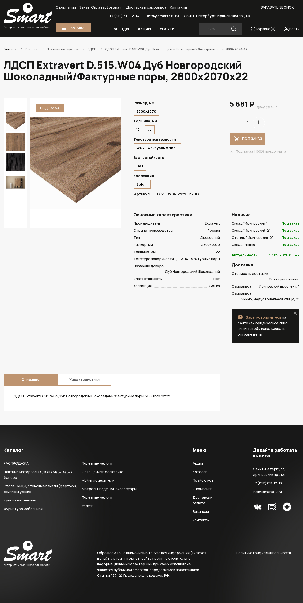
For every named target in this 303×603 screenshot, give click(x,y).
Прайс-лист (203, 480)
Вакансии (201, 511)
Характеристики (84, 379)
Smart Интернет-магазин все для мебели (28, 16)
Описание (31, 379)
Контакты (178, 7)
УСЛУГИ (167, 28)
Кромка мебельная (20, 500)
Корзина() (266, 28)
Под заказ (252, 138)
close (295, 313)
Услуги (87, 505)
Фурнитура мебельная (23, 508)
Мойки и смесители (98, 480)
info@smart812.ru (163, 15)
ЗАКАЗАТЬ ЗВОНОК (277, 7)
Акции (198, 463)
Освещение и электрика (102, 471)
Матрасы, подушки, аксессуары (109, 488)
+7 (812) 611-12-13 (124, 15)
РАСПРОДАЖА (16, 463)
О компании (66, 7)
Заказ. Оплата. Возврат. (101, 7)
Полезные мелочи (97, 463)
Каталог (200, 471)
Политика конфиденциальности (263, 552)
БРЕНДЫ (121, 28)
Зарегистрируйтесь (263, 317)
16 (138, 129)
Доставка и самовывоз (146, 7)
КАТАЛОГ (78, 28)
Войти (294, 28)
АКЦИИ (144, 28)
